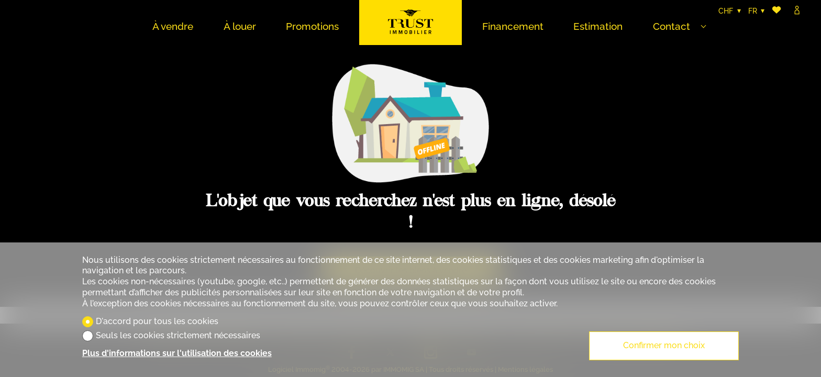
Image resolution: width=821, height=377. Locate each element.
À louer (240, 26)
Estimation (598, 26)
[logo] (410, 22)
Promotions (312, 26)
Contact (671, 26)
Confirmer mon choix (664, 345)
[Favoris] (776, 11)
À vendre (172, 26)
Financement (512, 26)
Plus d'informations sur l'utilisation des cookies (177, 353)
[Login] (797, 11)
